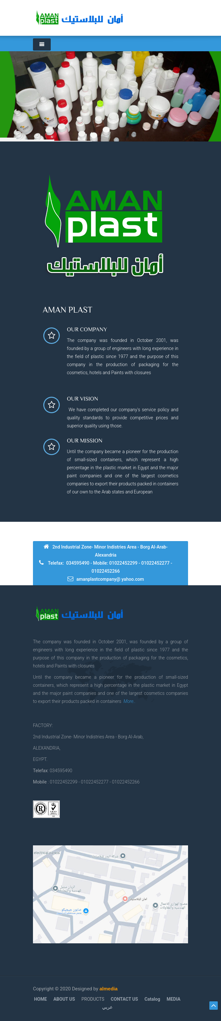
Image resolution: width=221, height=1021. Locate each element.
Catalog (152, 999)
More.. (129, 701)
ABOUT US (64, 999)
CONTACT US (124, 999)
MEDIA (174, 999)
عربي (107, 1007)
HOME (40, 999)
